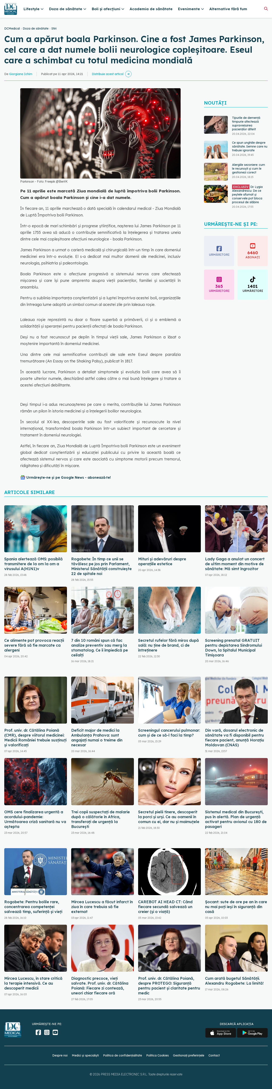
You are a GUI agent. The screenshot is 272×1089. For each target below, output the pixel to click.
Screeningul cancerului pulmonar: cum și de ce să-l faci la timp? (169, 733)
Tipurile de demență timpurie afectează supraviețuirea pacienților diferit (246, 123)
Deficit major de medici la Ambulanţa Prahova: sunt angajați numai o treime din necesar (96, 737)
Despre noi (60, 1055)
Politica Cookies (157, 1055)
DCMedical (12, 28)
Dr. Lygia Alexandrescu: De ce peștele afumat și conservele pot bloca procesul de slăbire (247, 194)
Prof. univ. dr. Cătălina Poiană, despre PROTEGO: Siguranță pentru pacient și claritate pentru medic (169, 985)
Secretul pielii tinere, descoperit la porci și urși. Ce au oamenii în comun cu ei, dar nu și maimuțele (168, 816)
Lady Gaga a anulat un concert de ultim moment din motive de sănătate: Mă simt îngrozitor (235, 564)
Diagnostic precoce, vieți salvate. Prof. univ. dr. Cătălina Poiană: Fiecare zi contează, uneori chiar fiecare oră (99, 985)
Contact (214, 1055)
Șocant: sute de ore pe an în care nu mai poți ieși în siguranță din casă (236, 906)
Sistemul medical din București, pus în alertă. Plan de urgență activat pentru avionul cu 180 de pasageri (236, 819)
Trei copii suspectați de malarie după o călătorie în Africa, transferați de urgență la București (100, 819)
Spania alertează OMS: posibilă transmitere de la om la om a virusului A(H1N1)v (33, 564)
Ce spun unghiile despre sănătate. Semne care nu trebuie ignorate (249, 146)
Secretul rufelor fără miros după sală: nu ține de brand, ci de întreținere (168, 645)
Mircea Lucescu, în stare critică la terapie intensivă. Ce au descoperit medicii (33, 983)
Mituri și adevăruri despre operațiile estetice (162, 561)
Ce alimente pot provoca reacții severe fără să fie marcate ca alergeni (34, 645)
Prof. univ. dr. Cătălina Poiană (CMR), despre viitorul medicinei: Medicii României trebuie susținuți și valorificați (35, 737)
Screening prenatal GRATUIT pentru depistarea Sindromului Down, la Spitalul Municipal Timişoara (233, 647)
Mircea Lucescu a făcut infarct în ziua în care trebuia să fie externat (102, 906)
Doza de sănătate (35, 28)
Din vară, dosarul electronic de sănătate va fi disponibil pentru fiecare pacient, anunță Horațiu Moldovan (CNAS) (234, 737)
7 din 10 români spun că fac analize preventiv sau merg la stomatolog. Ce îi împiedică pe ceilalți (99, 647)
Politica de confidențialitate (122, 1055)
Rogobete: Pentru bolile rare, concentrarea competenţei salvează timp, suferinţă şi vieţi (33, 906)
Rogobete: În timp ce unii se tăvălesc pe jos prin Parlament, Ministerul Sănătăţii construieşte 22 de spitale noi (101, 566)
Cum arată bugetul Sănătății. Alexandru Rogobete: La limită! (234, 981)
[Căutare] (266, 8)
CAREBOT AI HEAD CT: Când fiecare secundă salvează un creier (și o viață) (165, 906)
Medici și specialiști (85, 1055)
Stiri (54, 28)
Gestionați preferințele (188, 1055)
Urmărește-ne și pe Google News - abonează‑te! (68, 477)
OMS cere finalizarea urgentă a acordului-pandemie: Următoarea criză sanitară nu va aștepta (35, 819)
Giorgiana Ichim (20, 74)
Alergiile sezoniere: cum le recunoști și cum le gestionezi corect (248, 168)
